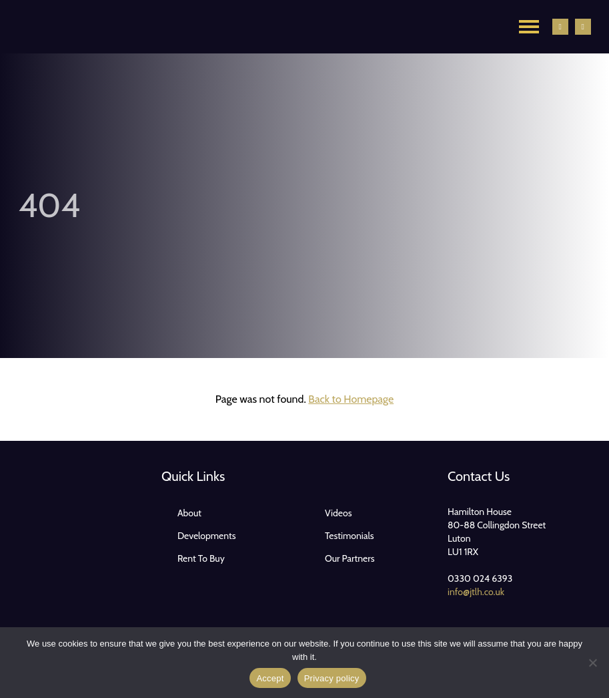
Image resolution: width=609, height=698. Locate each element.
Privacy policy (332, 678)
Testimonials (349, 536)
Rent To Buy (201, 558)
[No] (592, 662)
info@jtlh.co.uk (476, 592)
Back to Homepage (351, 399)
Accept (269, 678)
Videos (338, 513)
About (189, 513)
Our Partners (350, 558)
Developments (206, 536)
